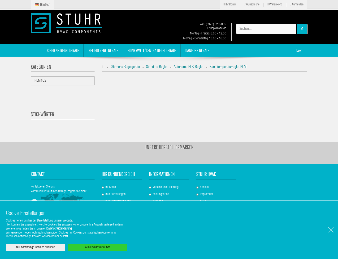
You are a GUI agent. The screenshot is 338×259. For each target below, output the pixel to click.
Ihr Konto (230, 4)
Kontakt (204, 187)
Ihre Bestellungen (115, 194)
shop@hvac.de (216, 28)
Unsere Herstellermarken (169, 147)
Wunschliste (252, 4)
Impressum (206, 194)
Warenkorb (275, 4)
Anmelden (296, 4)
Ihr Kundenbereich (118, 174)
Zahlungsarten (161, 194)
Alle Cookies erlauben (97, 247)
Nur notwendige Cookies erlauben (35, 247)
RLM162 (40, 81)
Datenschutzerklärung (59, 228)
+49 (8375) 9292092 (212, 24)
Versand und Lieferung (165, 187)
